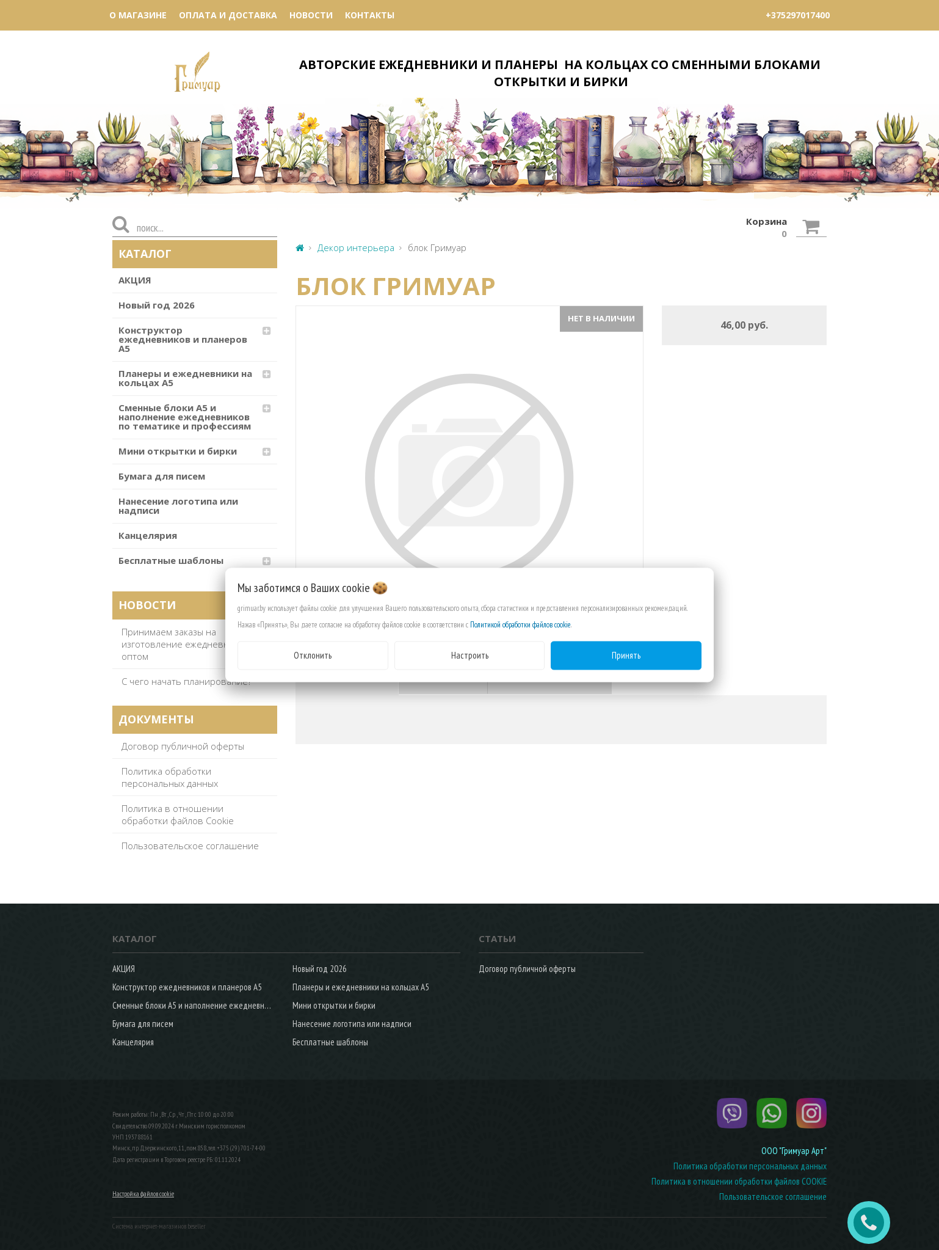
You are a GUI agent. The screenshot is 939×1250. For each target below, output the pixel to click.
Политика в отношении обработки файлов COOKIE (739, 1181)
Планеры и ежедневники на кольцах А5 (185, 378)
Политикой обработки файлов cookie (520, 625)
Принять (626, 655)
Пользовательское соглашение (190, 845)
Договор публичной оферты (182, 746)
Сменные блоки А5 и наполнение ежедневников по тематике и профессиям (184, 416)
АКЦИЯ (134, 280)
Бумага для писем (161, 476)
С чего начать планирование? (186, 681)
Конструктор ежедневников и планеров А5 (182, 339)
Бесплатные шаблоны (170, 560)
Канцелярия (147, 535)
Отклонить (313, 655)
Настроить (469, 655)
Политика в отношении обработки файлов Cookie (177, 814)
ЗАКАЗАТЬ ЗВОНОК (873, 1222)
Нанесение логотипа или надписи (178, 505)
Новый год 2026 (156, 305)
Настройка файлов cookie (143, 1194)
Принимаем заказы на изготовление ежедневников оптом (185, 644)
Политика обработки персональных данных (169, 777)
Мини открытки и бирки (177, 451)
